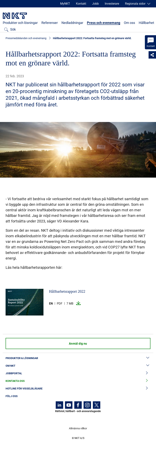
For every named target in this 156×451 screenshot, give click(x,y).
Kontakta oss (78, 381)
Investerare (112, 3)
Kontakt (81, 3)
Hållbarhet (146, 23)
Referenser (49, 23)
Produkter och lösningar (20, 23)
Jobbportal (78, 373)
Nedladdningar (72, 23)
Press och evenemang (103, 23)
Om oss (129, 23)
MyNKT (65, 3)
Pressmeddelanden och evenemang (26, 38)
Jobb (95, 3)
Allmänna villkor (78, 428)
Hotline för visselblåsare (78, 388)
